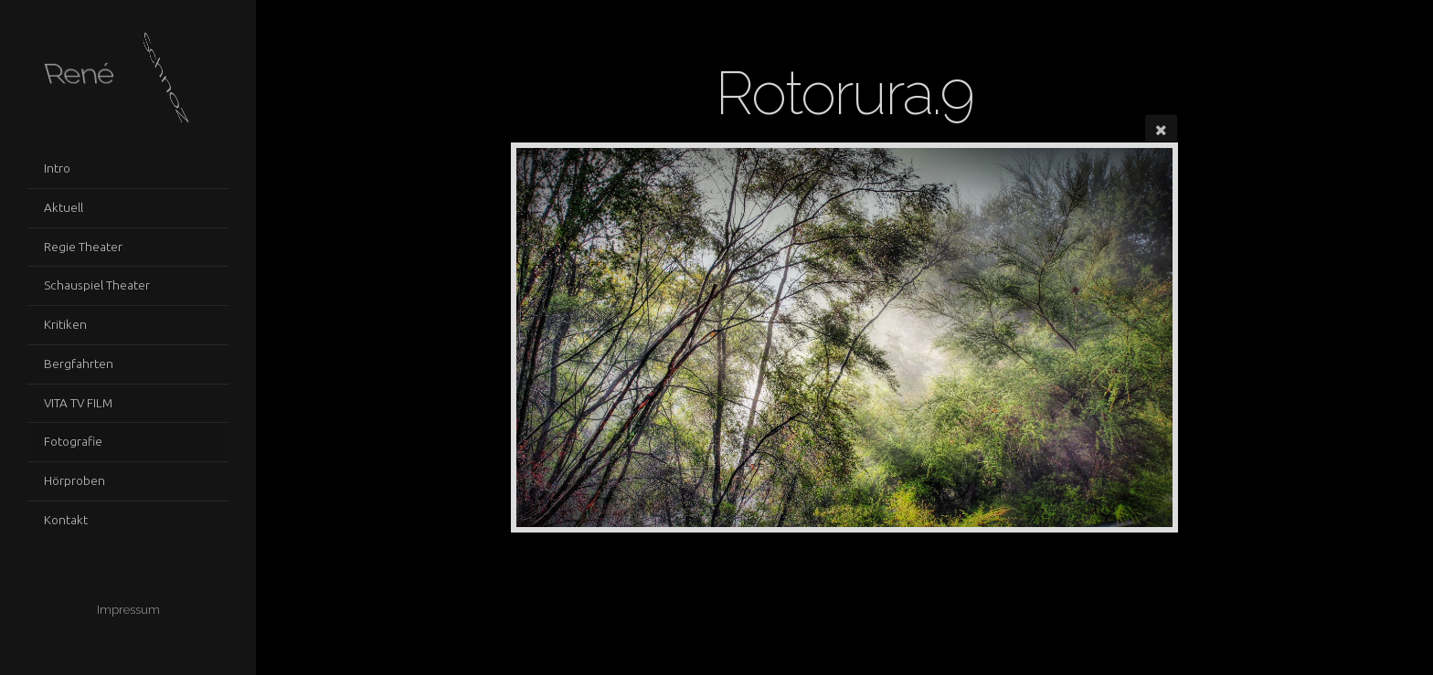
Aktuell (63, 207)
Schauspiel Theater (97, 285)
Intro (57, 168)
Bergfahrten (78, 363)
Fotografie (73, 441)
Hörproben (74, 480)
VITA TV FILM (78, 403)
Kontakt (66, 519)
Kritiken (65, 324)
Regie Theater (83, 246)
